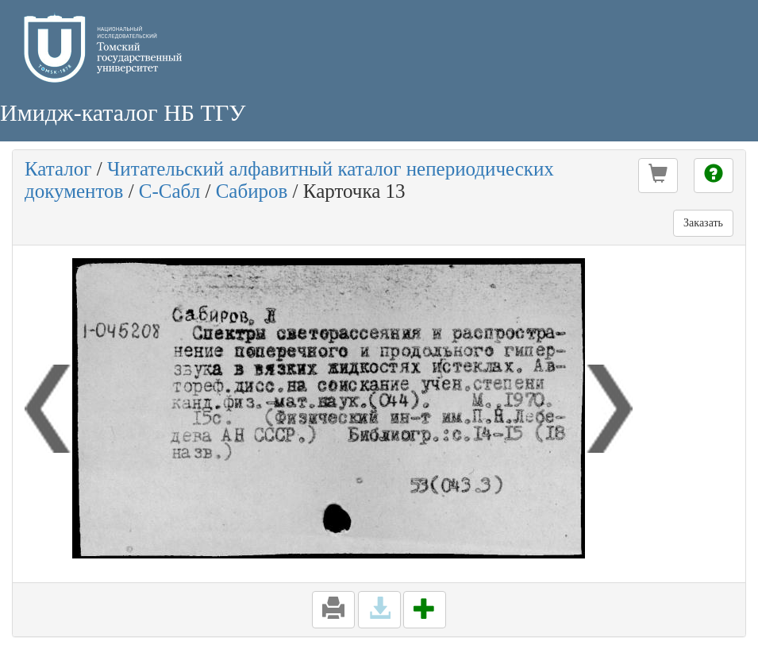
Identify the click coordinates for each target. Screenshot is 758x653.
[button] (658, 175)
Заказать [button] (703, 223)
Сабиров (252, 191)
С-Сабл (169, 191)
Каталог (58, 169)
